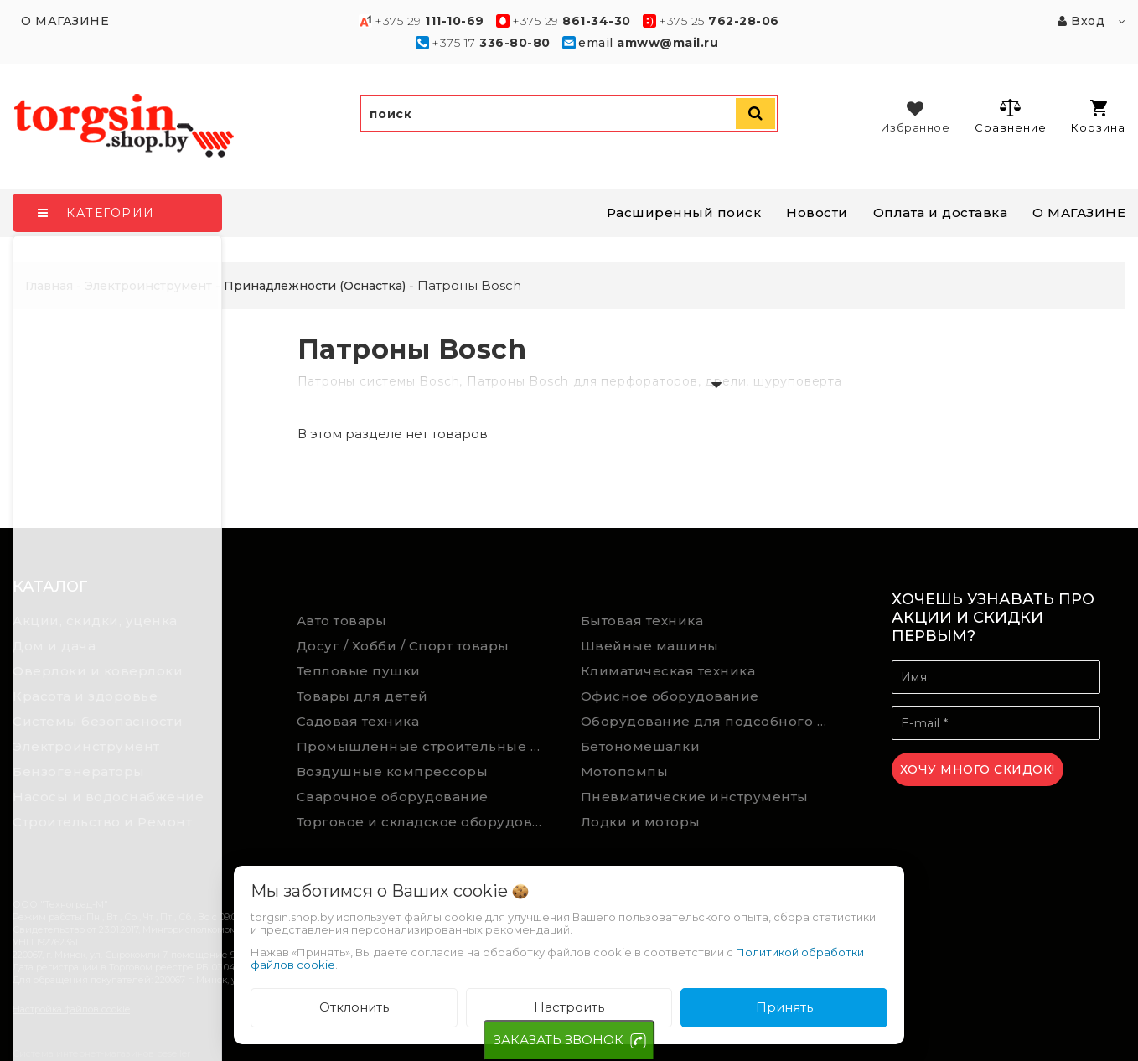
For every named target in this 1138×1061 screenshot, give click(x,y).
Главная (49, 285)
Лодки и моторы (641, 822)
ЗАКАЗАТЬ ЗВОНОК (558, 1040)
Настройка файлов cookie (71, 1009)
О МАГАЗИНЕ (1078, 212)
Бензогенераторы (79, 771)
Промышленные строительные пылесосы (426, 746)
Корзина (1098, 117)
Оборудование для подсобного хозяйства (711, 721)
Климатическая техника (668, 671)
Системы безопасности (98, 721)
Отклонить (354, 1007)
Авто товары (342, 621)
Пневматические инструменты (695, 797)
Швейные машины (650, 646)
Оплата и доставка (940, 212)
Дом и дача (54, 646)
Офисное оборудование (670, 696)
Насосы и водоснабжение (108, 797)
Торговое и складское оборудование (426, 822)
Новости (817, 212)
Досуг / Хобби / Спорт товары (403, 646)
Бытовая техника (642, 621)
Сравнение (1010, 115)
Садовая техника (358, 721)
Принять (784, 1007)
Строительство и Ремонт (102, 822)
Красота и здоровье (85, 696)
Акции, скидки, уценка (95, 621)
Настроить (569, 1007)
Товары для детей (362, 696)
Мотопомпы (625, 771)
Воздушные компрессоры (393, 771)
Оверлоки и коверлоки (98, 671)
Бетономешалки (641, 746)
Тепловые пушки (359, 671)
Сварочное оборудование (393, 797)
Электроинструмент (86, 746)
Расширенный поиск (684, 212)
